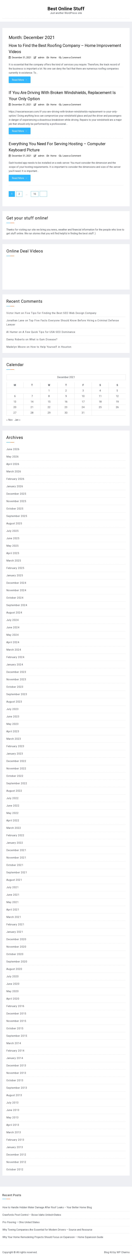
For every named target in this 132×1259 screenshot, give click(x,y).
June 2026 (12, 449)
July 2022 (12, 798)
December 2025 (16, 493)
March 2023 (13, 738)
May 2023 (12, 723)
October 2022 (14, 775)
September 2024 (16, 605)
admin (41, 57)
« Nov (9, 419)
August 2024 (14, 612)
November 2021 (16, 857)
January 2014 (14, 1058)
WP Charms (123, 1252)
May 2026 (12, 456)
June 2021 (12, 894)
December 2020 (16, 939)
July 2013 (12, 1102)
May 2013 (12, 1117)
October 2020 (14, 954)
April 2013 (12, 1124)
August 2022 (14, 790)
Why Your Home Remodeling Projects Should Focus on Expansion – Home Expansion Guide (52, 1237)
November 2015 (16, 1020)
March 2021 (13, 917)
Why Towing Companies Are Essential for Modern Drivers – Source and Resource (47, 1229)
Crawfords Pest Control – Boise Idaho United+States (31, 1214)
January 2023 (14, 753)
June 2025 (12, 538)
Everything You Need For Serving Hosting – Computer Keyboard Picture (57, 146)
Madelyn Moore (16, 346)
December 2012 (16, 1154)
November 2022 (16, 768)
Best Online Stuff (66, 8)
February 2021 (15, 924)
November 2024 (16, 590)
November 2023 (16, 679)
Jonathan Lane (15, 320)
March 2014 (13, 1043)
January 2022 (14, 842)
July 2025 (12, 530)
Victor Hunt (13, 313)
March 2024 (13, 649)
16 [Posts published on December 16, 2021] (66, 401)
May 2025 (12, 545)
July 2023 (12, 709)
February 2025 (15, 568)
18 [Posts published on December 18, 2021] (100, 401)
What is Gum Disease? (43, 339)
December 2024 (16, 582)
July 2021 (12, 887)
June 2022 (12, 805)
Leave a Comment (72, 57)
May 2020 (12, 991)
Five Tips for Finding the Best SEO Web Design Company (61, 313)
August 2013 (14, 1095)
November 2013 (16, 1072)
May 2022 (12, 813)
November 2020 (16, 946)
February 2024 (15, 657)
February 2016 (15, 1006)
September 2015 (16, 1035)
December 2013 (16, 1065)
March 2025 (13, 560)
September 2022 (16, 783)
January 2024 (14, 664)
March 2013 (13, 1132)
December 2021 (16, 850)
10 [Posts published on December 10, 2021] (83, 396)
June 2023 (12, 716)
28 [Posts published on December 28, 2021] (32, 412)
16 (34, 193)
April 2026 (12, 464)
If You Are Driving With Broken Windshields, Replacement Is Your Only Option (62, 95)
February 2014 (15, 1050)
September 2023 (16, 694)
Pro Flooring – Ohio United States (21, 1222)
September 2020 (16, 961)
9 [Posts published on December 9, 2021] (66, 396)
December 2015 (16, 1013)
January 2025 (14, 575)
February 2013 (15, 1139)
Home (53, 57)
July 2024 (12, 620)
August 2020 (14, 969)
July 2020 (12, 976)
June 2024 (12, 627)
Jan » (17, 419)
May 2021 (12, 902)
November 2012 (16, 1162)
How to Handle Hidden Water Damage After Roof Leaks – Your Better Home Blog (47, 1207)
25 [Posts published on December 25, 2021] (100, 407)
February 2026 (15, 478)
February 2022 (15, 835)
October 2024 (14, 597)
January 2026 (14, 486)
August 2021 (14, 879)
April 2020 (12, 998)
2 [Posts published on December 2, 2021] (66, 390)
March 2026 (13, 471)
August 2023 (14, 701)
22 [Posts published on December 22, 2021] (49, 407)
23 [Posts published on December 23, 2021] (66, 407)
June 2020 (12, 983)
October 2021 (14, 865)
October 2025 (14, 508)
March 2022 (13, 827)
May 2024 (12, 634)
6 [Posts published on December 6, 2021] (15, 396)
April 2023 (12, 731)
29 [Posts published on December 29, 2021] (49, 412)
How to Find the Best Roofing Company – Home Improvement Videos (65, 48)
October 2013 (14, 1080)
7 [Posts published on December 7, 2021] (32, 396)
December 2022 (16, 761)
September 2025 (16, 516)
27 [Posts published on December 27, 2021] (14, 412)
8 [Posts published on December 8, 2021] (49, 396)
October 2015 (14, 1028)
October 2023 (14, 686)
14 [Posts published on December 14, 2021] (32, 401)
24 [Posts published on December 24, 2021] (83, 407)
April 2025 (12, 553)
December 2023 (16, 671)
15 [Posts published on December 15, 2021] (49, 401)
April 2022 (12, 820)
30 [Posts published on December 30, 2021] (66, 412)
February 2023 (15, 746)
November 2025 (16, 501)
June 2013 (12, 1110)
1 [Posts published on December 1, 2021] (49, 390)
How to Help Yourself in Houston (50, 346)
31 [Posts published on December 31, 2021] (83, 412)
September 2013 (16, 1087)
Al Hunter (12, 332)
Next (43, 194)
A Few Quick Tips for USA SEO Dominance (48, 332)
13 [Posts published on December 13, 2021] (14, 401)
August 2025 (14, 523)
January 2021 (14, 931)
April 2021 (12, 909)
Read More (19, 79)
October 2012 (14, 1169)
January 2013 (14, 1147)
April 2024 (12, 642)
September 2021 (16, 872)
